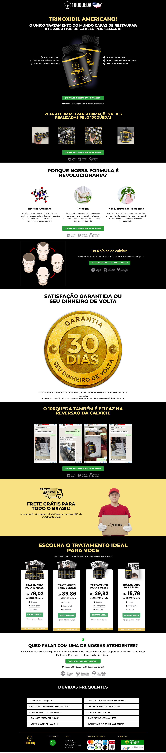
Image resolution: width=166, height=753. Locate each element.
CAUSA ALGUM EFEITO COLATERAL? (46, 714)
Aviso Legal (69, 742)
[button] (54, 702)
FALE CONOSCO (52, 738)
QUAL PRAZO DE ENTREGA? (99, 714)
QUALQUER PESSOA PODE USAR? (45, 719)
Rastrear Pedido (70, 744)
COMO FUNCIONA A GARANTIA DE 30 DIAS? (106, 725)
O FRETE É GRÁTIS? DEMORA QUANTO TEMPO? (107, 702)
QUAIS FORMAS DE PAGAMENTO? (102, 719)
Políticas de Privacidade (73, 746)
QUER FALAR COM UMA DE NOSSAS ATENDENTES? (83, 646)
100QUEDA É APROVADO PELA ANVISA (104, 708)
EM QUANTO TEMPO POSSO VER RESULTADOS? (50, 708)
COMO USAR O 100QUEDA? (42, 702)
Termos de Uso (70, 749)
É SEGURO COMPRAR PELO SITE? (44, 725)
